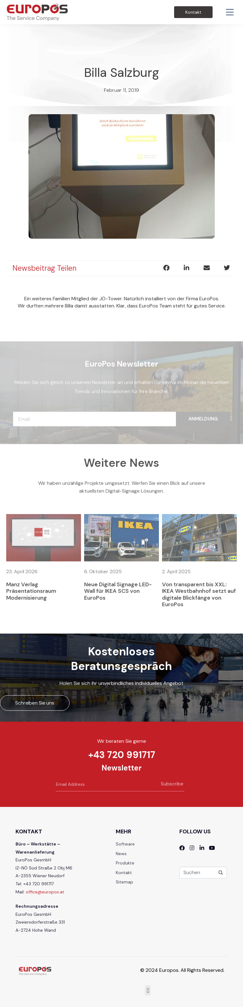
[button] (166, 268)
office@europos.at (45, 892)
